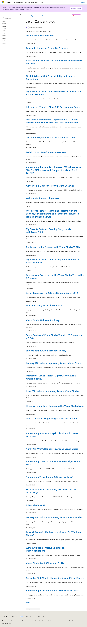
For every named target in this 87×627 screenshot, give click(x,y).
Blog (23, 620)
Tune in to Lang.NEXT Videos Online (44, 305)
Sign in (83, 2)
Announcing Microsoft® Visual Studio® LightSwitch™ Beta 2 (54, 463)
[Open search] (79, 2)
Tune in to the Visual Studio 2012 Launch (47, 47)
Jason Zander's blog (44, 16)
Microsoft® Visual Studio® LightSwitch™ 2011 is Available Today (51, 377)
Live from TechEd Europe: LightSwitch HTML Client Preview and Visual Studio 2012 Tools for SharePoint (52, 121)
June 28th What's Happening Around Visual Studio (52, 391)
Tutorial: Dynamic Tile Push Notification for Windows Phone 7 (53, 534)
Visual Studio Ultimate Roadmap (42, 320)
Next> (28, 602)
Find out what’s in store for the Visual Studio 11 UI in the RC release (55, 276)
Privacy (37, 620)
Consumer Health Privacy (48, 620)
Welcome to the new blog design (43, 198)
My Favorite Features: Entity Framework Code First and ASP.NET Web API (54, 93)
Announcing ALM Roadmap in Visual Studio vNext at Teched (52, 435)
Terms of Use (62, 620)
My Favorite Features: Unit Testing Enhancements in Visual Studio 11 (52, 261)
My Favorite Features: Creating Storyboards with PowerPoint (48, 231)
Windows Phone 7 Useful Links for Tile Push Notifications (46, 549)
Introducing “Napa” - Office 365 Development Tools (53, 106)
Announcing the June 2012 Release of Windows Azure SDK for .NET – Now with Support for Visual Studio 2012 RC (53, 170)
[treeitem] (12, 21)
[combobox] (11, 18)
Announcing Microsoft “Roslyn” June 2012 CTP (50, 185)
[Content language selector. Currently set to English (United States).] (10, 616)
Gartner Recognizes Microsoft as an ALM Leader (51, 137)
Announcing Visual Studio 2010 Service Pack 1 (49, 476)
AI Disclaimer (5, 620)
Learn (27, 16)
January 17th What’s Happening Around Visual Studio (53, 363)
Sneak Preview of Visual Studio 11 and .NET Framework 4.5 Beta (54, 337)
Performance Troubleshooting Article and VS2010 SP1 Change (51, 491)
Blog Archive (34, 16)
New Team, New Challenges (40, 35)
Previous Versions (15, 620)
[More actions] (82, 15)
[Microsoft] (3, 2)
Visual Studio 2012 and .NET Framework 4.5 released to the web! (54, 62)
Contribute (30, 620)
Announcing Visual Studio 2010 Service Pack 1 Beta (52, 590)
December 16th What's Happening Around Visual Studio (55, 578)
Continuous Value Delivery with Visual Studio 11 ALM (53, 246)
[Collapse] (21, 14)
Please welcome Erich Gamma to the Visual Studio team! (55, 405)
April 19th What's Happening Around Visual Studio (52, 448)
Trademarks (70, 620)
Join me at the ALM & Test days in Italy (46, 350)
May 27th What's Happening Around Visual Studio (52, 418)
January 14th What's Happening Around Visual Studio (54, 517)
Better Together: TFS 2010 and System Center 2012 (52, 292)
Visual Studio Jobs (35, 504)
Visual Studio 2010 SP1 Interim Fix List (45, 563)
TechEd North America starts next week (46, 152)
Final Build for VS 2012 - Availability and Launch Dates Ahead (50, 77)
